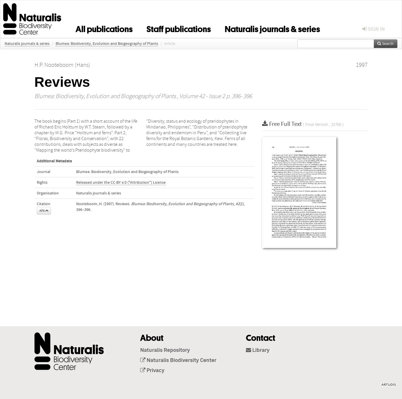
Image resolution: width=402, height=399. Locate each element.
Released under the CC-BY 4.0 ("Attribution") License (121, 182)
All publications (104, 28)
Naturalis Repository (165, 350)
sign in (373, 29)
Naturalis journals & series (272, 28)
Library (258, 350)
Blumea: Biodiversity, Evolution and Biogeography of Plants (107, 43)
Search (385, 43)
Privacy (152, 370)
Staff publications (179, 28)
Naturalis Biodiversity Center (178, 360)
